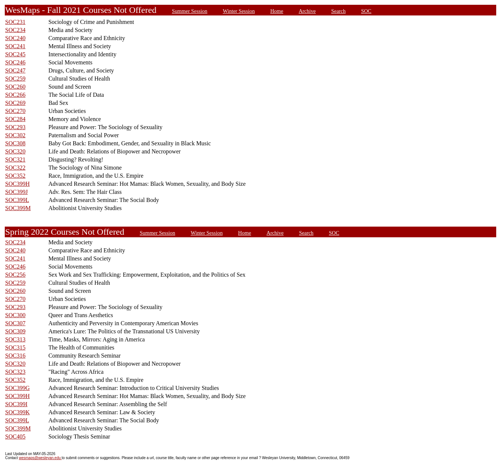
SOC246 (15, 62)
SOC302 (15, 135)
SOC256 (15, 274)
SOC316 (15, 355)
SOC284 (15, 119)
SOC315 (15, 347)
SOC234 (15, 30)
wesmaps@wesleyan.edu (40, 458)
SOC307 (15, 323)
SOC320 (15, 151)
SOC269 (15, 103)
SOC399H (17, 184)
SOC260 (15, 87)
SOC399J (16, 192)
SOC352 (15, 176)
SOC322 (15, 167)
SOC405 (15, 436)
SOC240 (15, 38)
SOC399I (16, 404)
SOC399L (17, 200)
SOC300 (15, 315)
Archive (307, 11)
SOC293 (15, 127)
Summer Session (189, 11)
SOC (366, 11)
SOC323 (15, 372)
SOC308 (15, 143)
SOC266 (15, 95)
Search (338, 11)
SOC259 (15, 78)
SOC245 (15, 54)
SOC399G (17, 388)
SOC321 (15, 159)
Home (276, 11)
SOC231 (15, 22)
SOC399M (18, 208)
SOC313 (15, 339)
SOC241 (15, 46)
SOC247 (15, 70)
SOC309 (15, 331)
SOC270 (15, 111)
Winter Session (239, 11)
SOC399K (17, 412)
